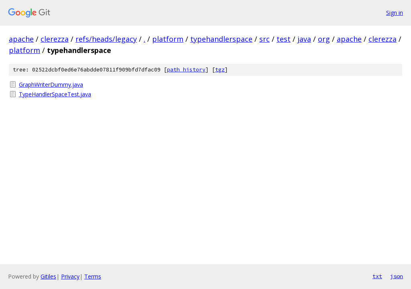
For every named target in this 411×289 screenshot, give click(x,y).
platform (167, 39)
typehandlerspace (221, 39)
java (304, 39)
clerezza (55, 39)
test (284, 39)
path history (186, 69)
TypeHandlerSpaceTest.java (55, 94)
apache (21, 39)
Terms (92, 276)
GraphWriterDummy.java (51, 84)
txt (377, 276)
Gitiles (48, 276)
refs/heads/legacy (106, 39)
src (264, 39)
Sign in (394, 12)
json (396, 276)
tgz (220, 69)
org (324, 39)
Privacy (70, 276)
